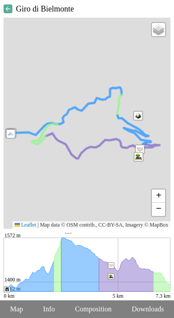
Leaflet (25, 225)
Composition (93, 309)
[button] (10, 134)
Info (49, 309)
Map (16, 309)
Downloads (147, 309)
